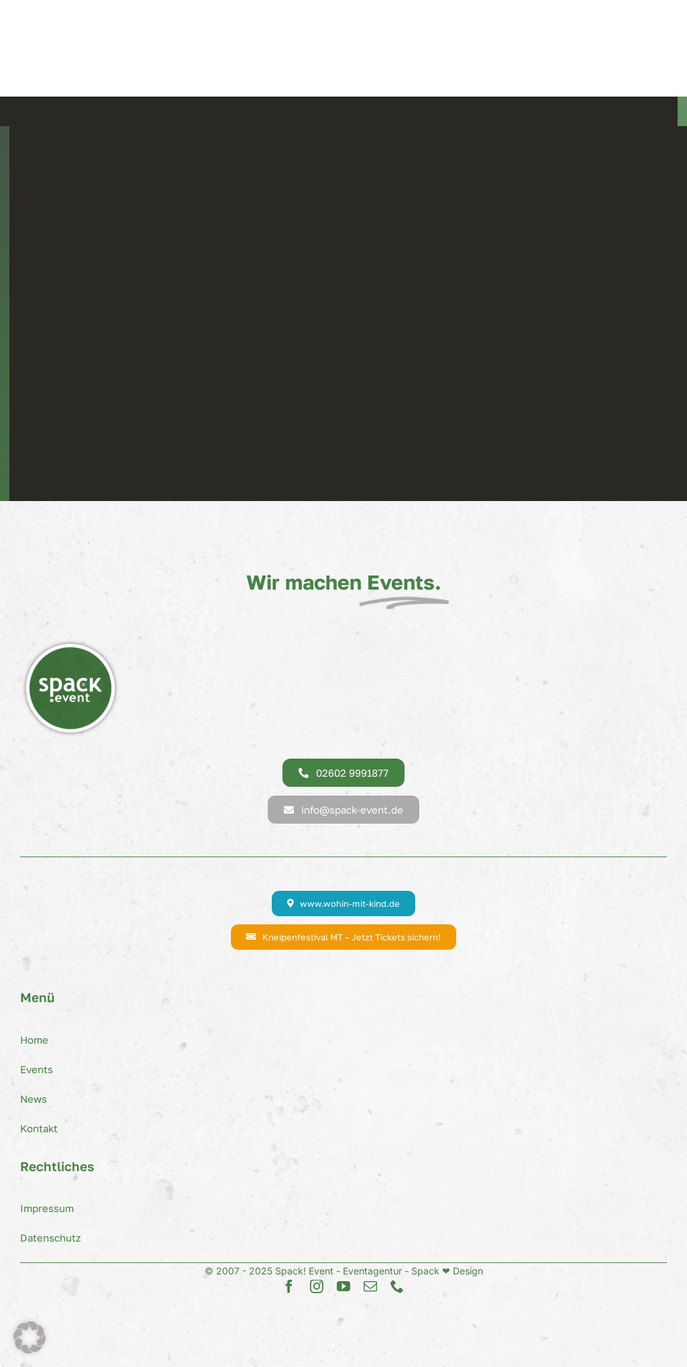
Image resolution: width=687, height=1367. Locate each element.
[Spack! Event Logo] (70, 643)
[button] (29, 1337)
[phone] (397, 1286)
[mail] (370, 1286)
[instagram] (316, 1286)
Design (466, 1270)
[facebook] (289, 1286)
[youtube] (343, 1286)
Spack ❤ (430, 1270)
